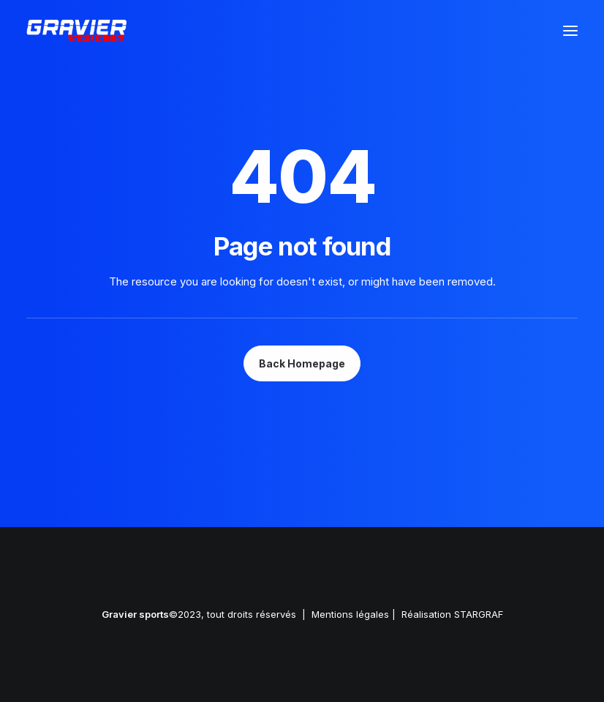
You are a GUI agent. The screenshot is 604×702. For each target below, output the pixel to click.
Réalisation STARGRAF (452, 614)
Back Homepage (302, 363)
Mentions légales (350, 614)
